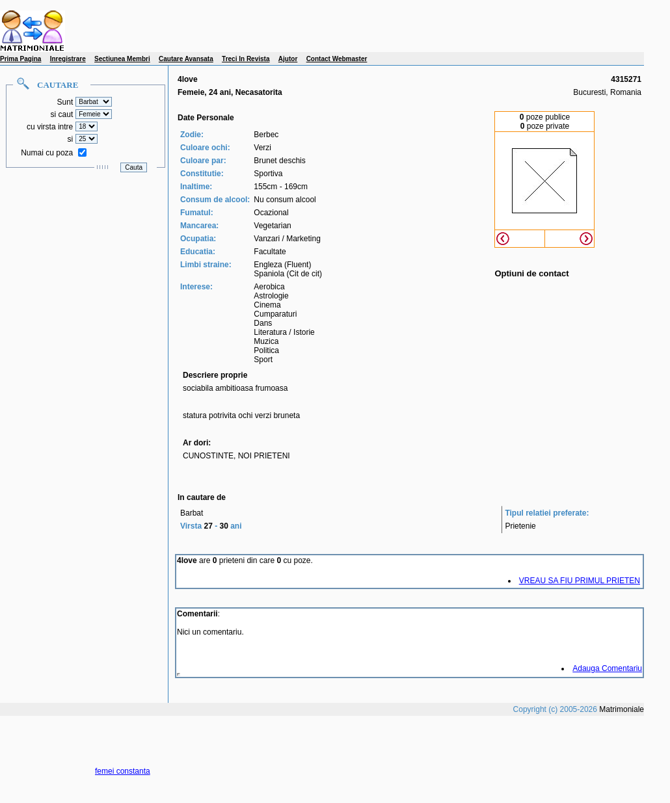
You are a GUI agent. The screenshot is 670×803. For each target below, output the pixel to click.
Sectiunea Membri (122, 58)
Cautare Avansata (186, 58)
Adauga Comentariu (607, 668)
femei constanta (122, 771)
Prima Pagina (20, 58)
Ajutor (287, 58)
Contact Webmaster (337, 58)
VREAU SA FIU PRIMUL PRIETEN (579, 580)
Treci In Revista (245, 58)
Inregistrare (68, 58)
